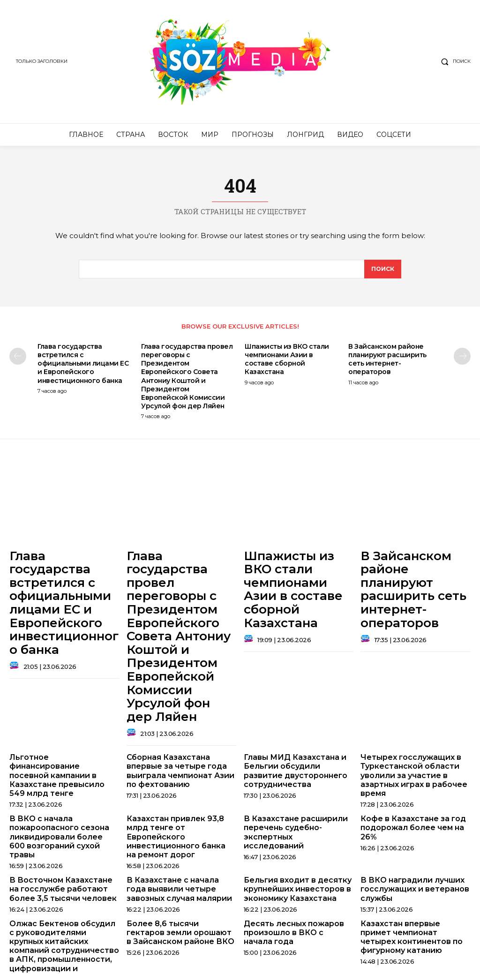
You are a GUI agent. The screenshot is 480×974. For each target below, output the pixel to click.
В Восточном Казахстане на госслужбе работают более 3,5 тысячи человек (60, 786)
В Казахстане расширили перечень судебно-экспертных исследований (293, 738)
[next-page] (462, 360)
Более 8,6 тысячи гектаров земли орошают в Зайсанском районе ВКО (176, 826)
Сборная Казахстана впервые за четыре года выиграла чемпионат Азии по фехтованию (181, 686)
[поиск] (382, 272)
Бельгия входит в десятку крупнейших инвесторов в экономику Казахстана (292, 786)
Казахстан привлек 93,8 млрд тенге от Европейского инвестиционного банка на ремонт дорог (180, 742)
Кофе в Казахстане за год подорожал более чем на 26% (415, 734)
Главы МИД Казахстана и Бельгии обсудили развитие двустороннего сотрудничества (296, 686)
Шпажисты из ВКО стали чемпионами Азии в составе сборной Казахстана (287, 363)
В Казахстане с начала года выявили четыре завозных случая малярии (177, 786)
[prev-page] (17, 360)
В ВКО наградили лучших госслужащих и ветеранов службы (409, 786)
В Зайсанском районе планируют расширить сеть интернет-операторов (387, 363)
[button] (454, 61)
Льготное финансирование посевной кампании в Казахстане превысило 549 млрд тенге (59, 686)
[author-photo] (15, 631)
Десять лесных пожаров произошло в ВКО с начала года (293, 826)
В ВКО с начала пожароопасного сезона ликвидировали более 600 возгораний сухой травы (58, 742)
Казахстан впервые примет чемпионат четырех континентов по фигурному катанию (410, 830)
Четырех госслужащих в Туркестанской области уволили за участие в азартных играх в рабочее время (408, 690)
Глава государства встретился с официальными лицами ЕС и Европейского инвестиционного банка (83, 367)
